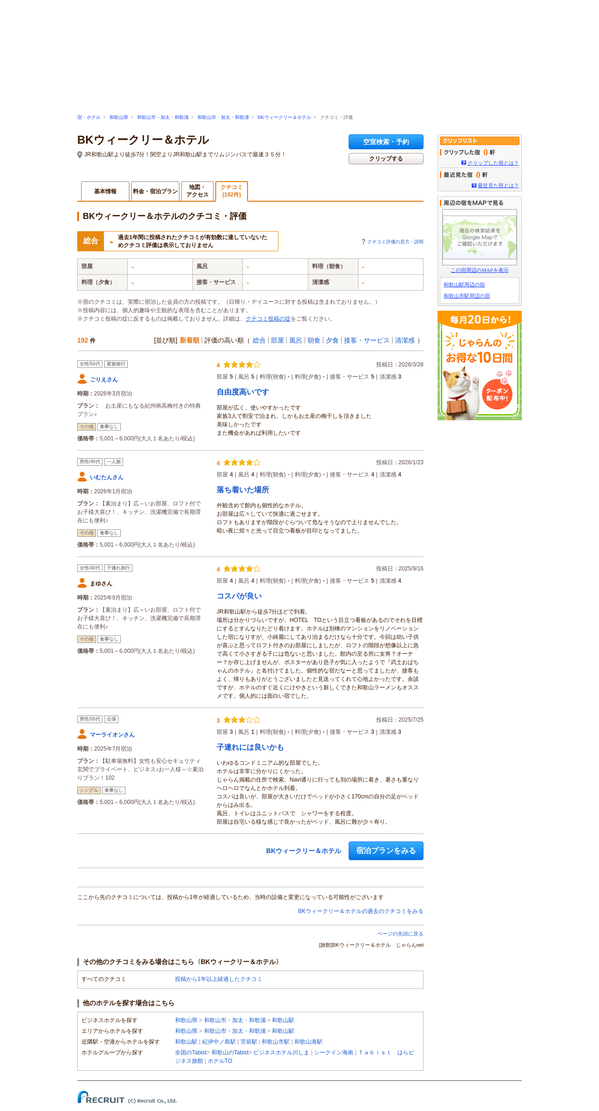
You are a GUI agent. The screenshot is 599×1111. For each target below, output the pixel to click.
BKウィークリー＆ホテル (284, 117)
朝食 (314, 340)
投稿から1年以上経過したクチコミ (219, 979)
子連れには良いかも (250, 747)
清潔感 (405, 340)
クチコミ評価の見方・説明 (395, 241)
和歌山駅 (283, 1020)
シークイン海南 (333, 1052)
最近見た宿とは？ (498, 185)
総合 (259, 340)
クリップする (386, 158)
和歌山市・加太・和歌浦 (163, 117)
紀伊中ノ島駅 (219, 1041)
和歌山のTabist (230, 1052)
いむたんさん (107, 477)
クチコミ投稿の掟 (268, 318)
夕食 (332, 340)
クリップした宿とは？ (493, 163)
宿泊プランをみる (386, 851)
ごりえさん (104, 379)
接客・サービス (367, 340)
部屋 (277, 340)
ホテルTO (220, 1061)
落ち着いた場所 (243, 490)
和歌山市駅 (276, 1041)
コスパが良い (239, 596)
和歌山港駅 (308, 1041)
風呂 (295, 340)
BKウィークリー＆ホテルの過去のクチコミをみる (361, 911)
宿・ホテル (89, 117)
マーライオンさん (112, 734)
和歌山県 (119, 117)
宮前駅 (249, 1041)
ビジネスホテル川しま (281, 1052)
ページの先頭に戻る (400, 933)
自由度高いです (243, 392)
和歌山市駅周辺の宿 (467, 296)
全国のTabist (190, 1052)
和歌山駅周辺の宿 (464, 284)
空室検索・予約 (386, 142)
